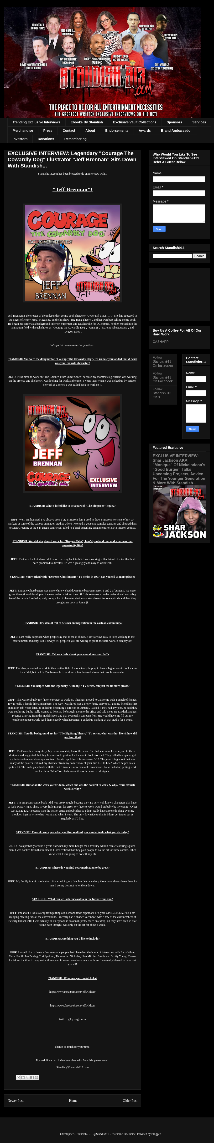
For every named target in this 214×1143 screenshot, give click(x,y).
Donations (46, 139)
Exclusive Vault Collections (134, 122)
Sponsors (174, 122)
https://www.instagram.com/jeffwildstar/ (72, 991)
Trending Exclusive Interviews (36, 122)
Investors (20, 139)
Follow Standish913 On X (162, 393)
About (90, 130)
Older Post (130, 1101)
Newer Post (16, 1101)
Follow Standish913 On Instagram (163, 361)
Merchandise (23, 130)
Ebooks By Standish (87, 122)
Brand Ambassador (176, 130)
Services (199, 122)
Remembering (75, 139)
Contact (69, 130)
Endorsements (116, 130)
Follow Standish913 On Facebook (163, 377)
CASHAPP (161, 342)
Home (73, 1101)
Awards (145, 130)
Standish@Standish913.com (72, 1067)
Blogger (155, 1134)
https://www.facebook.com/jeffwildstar (72, 1005)
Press (47, 130)
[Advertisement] (179, 294)
